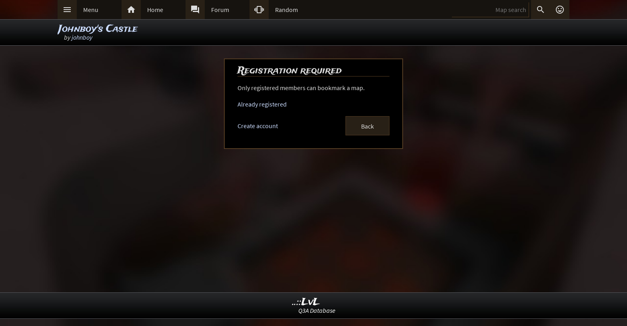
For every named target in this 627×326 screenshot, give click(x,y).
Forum (220, 10)
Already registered (262, 104)
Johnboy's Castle (98, 29)
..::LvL (306, 302)
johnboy (82, 37)
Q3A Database (316, 310)
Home (155, 10)
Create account (258, 126)
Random (286, 10)
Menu (90, 10)
